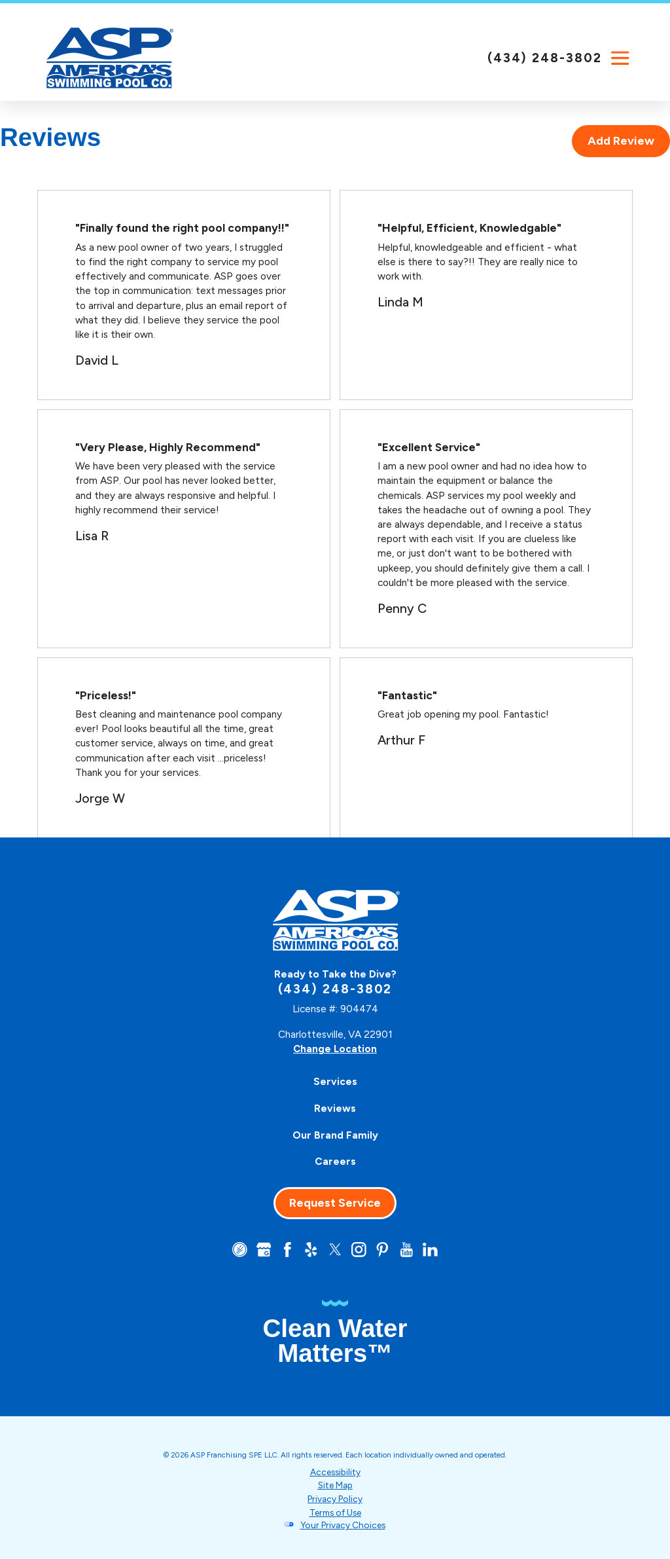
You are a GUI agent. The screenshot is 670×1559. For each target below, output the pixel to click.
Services (335, 1081)
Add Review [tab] (621, 141)
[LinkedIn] (431, 1248)
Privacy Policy (335, 1498)
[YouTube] (407, 1248)
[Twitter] (334, 1248)
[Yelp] (311, 1248)
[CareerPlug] (238, 1248)
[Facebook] (286, 1248)
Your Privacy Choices (343, 1524)
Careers (335, 1161)
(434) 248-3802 (544, 57)
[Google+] (262, 1248)
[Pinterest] (383, 1248)
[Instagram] (358, 1248)
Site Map (335, 1485)
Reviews (335, 1107)
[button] (620, 58)
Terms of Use (335, 1511)
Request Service (335, 1202)
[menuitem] (335, 1081)
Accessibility (335, 1472)
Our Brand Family (335, 1134)
